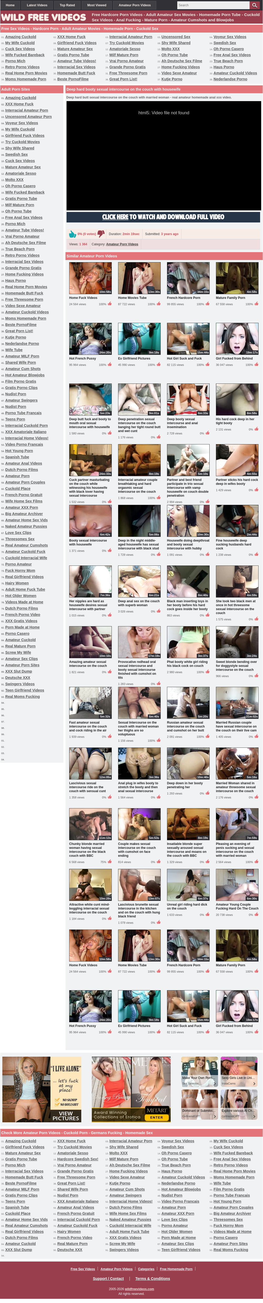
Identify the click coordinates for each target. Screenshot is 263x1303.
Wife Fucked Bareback (24, 55)
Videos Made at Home (24, 602)
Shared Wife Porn (20, 362)
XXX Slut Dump (18, 671)
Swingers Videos (20, 684)
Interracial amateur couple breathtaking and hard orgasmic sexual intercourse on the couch (137, 486)
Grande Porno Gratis (127, 67)
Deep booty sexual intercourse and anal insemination (182, 423)
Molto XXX (170, 49)
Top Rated (67, 5)
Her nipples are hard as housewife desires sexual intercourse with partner (88, 605)
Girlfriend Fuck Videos (77, 43)
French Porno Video (22, 614)
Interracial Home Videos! (26, 438)
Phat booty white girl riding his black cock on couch (187, 664)
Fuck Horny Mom (20, 570)
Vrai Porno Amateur (126, 61)
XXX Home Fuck (71, 37)
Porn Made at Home (22, 627)
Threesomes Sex (19, 539)
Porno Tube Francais (23, 413)
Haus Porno (224, 67)
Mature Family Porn (230, 298)
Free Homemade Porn (176, 1269)
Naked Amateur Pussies (26, 526)
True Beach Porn (228, 61)
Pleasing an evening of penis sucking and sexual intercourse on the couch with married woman (235, 850)
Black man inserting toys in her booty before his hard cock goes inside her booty (187, 605)
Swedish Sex (225, 43)
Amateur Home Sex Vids (26, 520)
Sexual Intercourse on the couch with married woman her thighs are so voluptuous (138, 728)
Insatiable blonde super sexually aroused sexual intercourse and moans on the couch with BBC (186, 850)
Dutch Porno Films (21, 470)
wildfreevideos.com (139, 1289)
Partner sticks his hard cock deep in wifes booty (237, 482)
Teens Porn (15, 419)
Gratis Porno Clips (21, 388)
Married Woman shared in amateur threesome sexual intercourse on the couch (236, 787)
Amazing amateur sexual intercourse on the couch (88, 664)
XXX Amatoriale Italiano (26, 432)
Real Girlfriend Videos (24, 577)
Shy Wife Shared (175, 43)
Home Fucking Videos (180, 67)
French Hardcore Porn (183, 298)
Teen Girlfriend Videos (24, 690)
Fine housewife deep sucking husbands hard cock (233, 544)
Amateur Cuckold (20, 640)
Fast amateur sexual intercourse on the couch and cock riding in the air (88, 726)
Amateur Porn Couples (25, 482)
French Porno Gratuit (23, 495)
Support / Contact (108, 1278)
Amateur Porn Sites (22, 665)
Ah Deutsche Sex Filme (181, 61)
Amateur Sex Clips (21, 659)
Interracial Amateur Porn (130, 37)
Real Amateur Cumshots (26, 545)
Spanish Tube (17, 457)
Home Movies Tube (132, 298)
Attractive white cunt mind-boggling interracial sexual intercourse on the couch (89, 908)
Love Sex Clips (18, 533)
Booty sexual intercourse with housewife (88, 542)
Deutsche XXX (17, 678)
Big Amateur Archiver (24, 514)
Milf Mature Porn (123, 55)
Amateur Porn (17, 476)
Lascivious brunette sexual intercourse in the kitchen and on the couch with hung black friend (139, 910)
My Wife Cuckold (20, 43)
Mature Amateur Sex (75, 49)
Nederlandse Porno (230, 79)
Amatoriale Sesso (124, 49)
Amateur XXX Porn (21, 507)
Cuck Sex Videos (20, 49)
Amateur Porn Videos (135, 5)
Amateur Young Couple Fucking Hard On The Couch (237, 906)
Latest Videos (37, 5)
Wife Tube (14, 350)
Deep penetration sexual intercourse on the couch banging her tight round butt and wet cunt (139, 425)
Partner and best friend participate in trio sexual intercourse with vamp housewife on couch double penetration (188, 487)
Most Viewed (96, 5)
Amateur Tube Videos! (76, 61)
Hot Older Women (20, 596)
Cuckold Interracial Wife (26, 558)
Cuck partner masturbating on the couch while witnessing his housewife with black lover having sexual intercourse (89, 487)
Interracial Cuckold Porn (26, 425)
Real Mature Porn (20, 646)
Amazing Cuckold (20, 37)
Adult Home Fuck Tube (25, 589)
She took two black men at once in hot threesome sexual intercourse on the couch (236, 607)
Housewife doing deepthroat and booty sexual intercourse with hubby (188, 544)
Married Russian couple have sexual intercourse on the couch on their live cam (236, 726)
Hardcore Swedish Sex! (77, 1159)
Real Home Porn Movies (26, 73)
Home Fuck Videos (83, 298)
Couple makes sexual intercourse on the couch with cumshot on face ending (137, 850)
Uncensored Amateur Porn (28, 117)
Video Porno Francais (24, 444)
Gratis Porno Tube (73, 55)
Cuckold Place (18, 488)
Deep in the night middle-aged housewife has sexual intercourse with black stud (138, 544)
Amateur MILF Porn (22, 356)
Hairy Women (17, 583)
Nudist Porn (15, 394)
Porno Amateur (18, 564)
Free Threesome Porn (128, 73)
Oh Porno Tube (174, 55)
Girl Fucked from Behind (234, 358)
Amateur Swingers (21, 400)
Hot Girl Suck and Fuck (184, 358)
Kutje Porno (171, 79)
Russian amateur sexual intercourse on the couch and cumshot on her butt (186, 726)
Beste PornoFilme (73, 79)
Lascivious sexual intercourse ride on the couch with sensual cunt (87, 787)
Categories (146, 1269)
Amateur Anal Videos (23, 463)
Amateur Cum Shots (23, 369)
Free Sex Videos (83, 1269)
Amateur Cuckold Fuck (25, 551)
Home (10, 5)
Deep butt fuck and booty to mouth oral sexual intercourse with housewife (90, 423)
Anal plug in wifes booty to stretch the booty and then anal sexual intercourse (138, 787)
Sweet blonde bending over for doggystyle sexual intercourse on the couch (236, 666)
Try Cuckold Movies (126, 43)
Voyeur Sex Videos (230, 37)
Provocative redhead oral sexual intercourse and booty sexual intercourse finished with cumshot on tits (137, 669)
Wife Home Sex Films (23, 501)
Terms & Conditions (152, 1278)
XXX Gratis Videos (21, 621)
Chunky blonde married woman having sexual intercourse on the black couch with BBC (87, 850)
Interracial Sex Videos (76, 67)
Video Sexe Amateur (179, 73)
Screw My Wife (18, 652)
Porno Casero (17, 633)
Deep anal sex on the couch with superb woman (139, 603)
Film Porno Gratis (20, 381)
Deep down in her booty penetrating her (185, 785)
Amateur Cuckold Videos (235, 73)
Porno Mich (15, 61)
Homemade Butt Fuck (76, 73)
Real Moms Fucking (22, 696)
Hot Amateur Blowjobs (25, 375)
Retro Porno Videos (22, 67)
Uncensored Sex (175, 37)
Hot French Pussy (82, 358)
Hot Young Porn (19, 451)
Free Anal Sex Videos (232, 55)
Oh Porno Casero (229, 49)
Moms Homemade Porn (25, 79)
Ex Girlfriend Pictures (134, 358)
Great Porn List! (123, 79)
